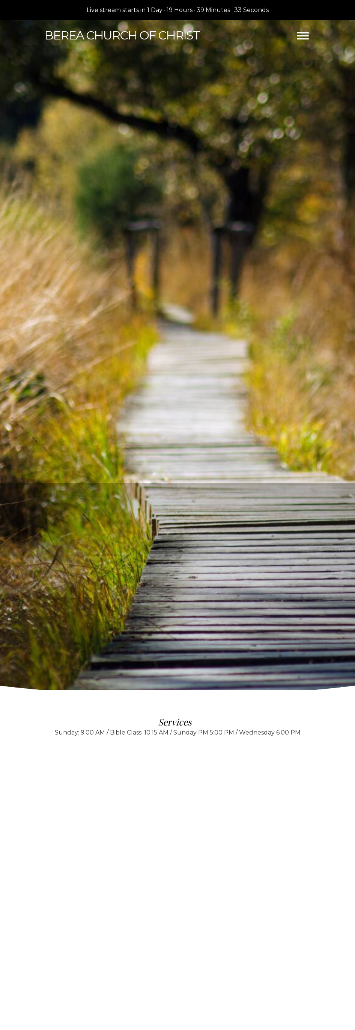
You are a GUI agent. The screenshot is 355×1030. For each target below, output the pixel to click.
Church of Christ (122, 35)
